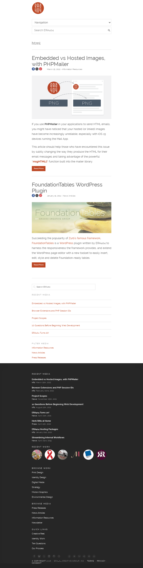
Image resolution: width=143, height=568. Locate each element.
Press (34, 424)
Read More (39, 168)
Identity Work (38, 539)
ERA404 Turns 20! (40, 333)
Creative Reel (38, 534)
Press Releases (39, 358)
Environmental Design (42, 497)
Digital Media (38, 482)
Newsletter (37, 523)
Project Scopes (39, 318)
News (34, 399)
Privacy (101, 561)
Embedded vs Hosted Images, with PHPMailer (54, 303)
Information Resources (72, 69)
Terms (90, 561)
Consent (37, 563)
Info (33, 382)
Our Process (38, 548)
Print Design (37, 472)
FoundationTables (43, 243)
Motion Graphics (40, 492)
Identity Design (39, 477)
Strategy (36, 487)
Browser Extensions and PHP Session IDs (51, 311)
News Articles (69, 196)
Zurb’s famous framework (84, 238)
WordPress (66, 243)
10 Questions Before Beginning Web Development (56, 326)
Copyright (40, 561)
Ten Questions (38, 543)
